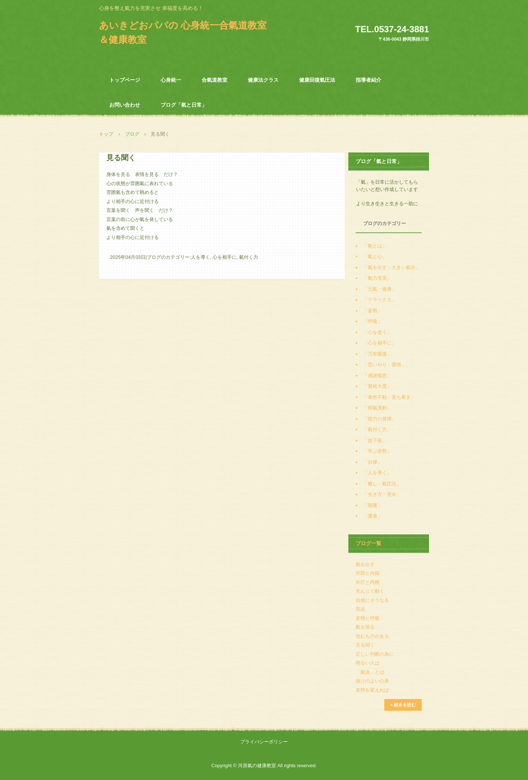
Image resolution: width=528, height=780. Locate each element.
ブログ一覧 (368, 543)
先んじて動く (370, 591)
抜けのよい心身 (372, 681)
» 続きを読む (403, 704)
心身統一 (171, 80)
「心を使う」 (377, 332)
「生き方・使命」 (382, 494)
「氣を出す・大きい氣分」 (391, 267)
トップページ (124, 80)
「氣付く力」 (377, 429)
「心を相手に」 (379, 343)
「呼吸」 (372, 321)
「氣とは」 (375, 246)
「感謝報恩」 (377, 375)
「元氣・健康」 (379, 289)
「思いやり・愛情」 (384, 364)
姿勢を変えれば (372, 690)
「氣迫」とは (370, 672)
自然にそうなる (372, 600)
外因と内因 (368, 573)
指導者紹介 (368, 80)
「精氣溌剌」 (377, 408)
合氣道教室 (214, 80)
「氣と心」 (375, 256)
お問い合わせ (124, 105)
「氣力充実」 (377, 278)
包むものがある (372, 636)
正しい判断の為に (375, 654)
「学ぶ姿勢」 (377, 451)
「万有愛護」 (377, 354)
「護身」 (372, 516)
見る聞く (365, 645)
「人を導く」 (377, 472)
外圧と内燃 (368, 582)
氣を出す (365, 564)
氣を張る (365, 627)
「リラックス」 (379, 299)
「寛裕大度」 (377, 386)
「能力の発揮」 (379, 419)
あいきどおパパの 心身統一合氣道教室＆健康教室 (183, 32)
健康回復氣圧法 (317, 80)
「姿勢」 (372, 310)
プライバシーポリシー (264, 741)
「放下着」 (375, 440)
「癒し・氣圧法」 (382, 483)
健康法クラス (263, 80)
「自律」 (372, 462)
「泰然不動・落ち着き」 (389, 397)
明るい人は (368, 663)
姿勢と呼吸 (368, 618)
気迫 (360, 609)
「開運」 (372, 505)
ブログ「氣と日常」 (184, 105)
